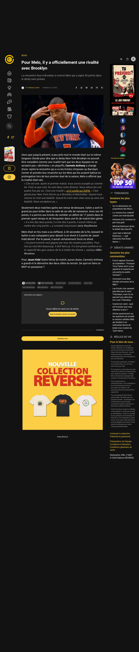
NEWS (24, 55)
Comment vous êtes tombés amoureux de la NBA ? (123, 282)
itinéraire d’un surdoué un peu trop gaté (124, 221)
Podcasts (9, 94)
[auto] (121, 59)
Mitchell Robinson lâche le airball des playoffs (123, 227)
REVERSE (9, 109)
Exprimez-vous (62, 338)
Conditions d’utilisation (120, 444)
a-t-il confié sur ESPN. (78, 190)
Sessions (9, 102)
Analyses (9, 87)
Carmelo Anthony (75, 283)
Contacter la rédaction (120, 433)
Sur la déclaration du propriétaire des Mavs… (123, 207)
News (9, 80)
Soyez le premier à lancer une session (62, 314)
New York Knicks (56, 287)
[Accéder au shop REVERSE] (127, 59)
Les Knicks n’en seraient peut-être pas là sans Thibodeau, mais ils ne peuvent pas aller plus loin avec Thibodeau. (123, 294)
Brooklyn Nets (61, 283)
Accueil (9, 73)
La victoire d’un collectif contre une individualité (123, 214)
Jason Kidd (88, 283)
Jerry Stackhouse (28, 287)
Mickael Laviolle (33, 88)
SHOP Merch (9, 116)
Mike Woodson (43, 287)
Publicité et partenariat (120, 436)
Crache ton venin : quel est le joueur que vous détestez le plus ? (123, 307)
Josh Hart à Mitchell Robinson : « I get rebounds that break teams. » (122, 237)
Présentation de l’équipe (121, 441)
